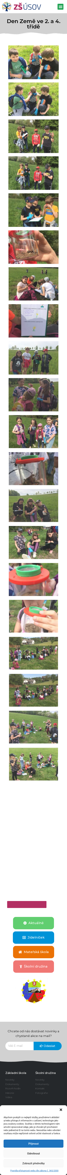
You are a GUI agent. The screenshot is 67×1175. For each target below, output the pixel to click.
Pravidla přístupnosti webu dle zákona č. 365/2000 (34, 1170)
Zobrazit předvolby (33, 1163)
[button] (61, 1110)
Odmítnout (33, 1153)
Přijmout (33, 1143)
